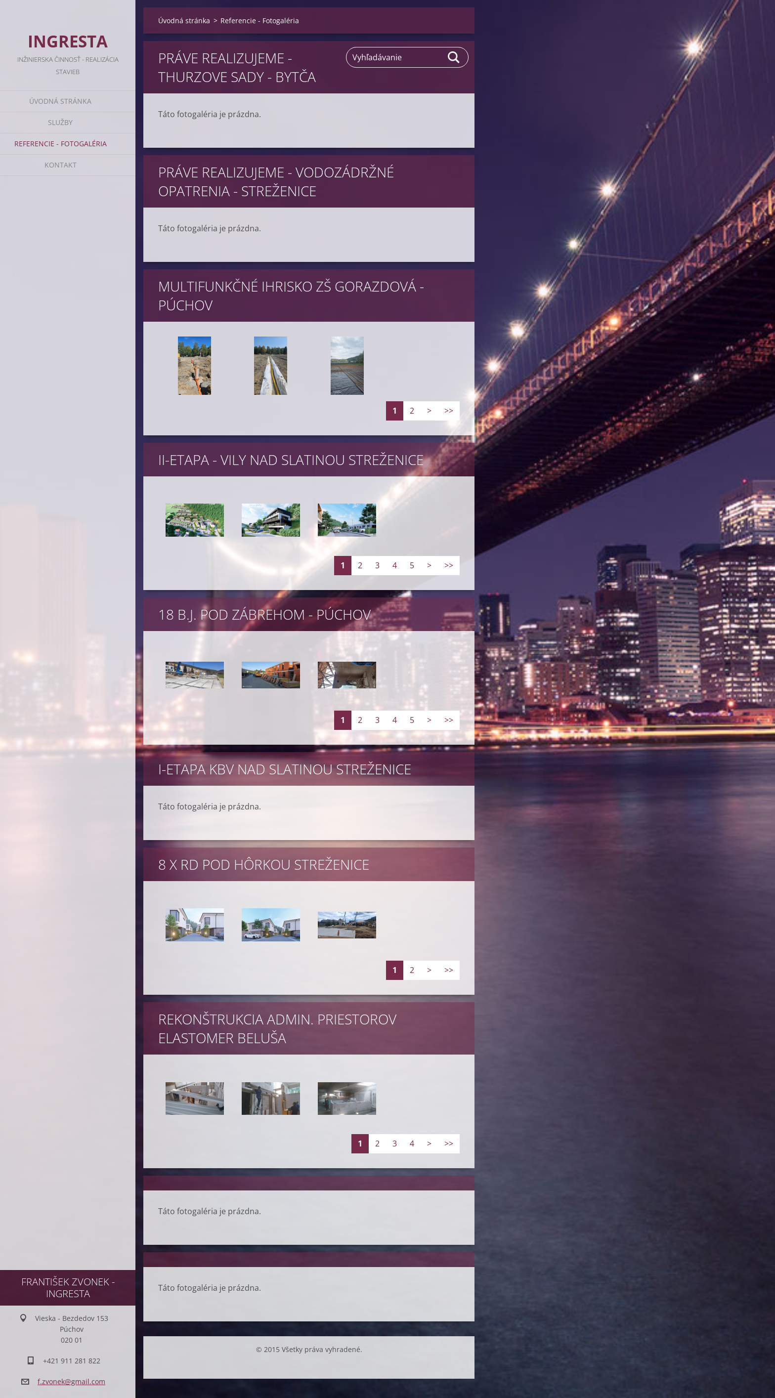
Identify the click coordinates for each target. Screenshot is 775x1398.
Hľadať (454, 57)
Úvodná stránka (60, 101)
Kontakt (60, 164)
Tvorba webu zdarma (304, 1366)
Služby (60, 122)
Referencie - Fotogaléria (60, 143)
